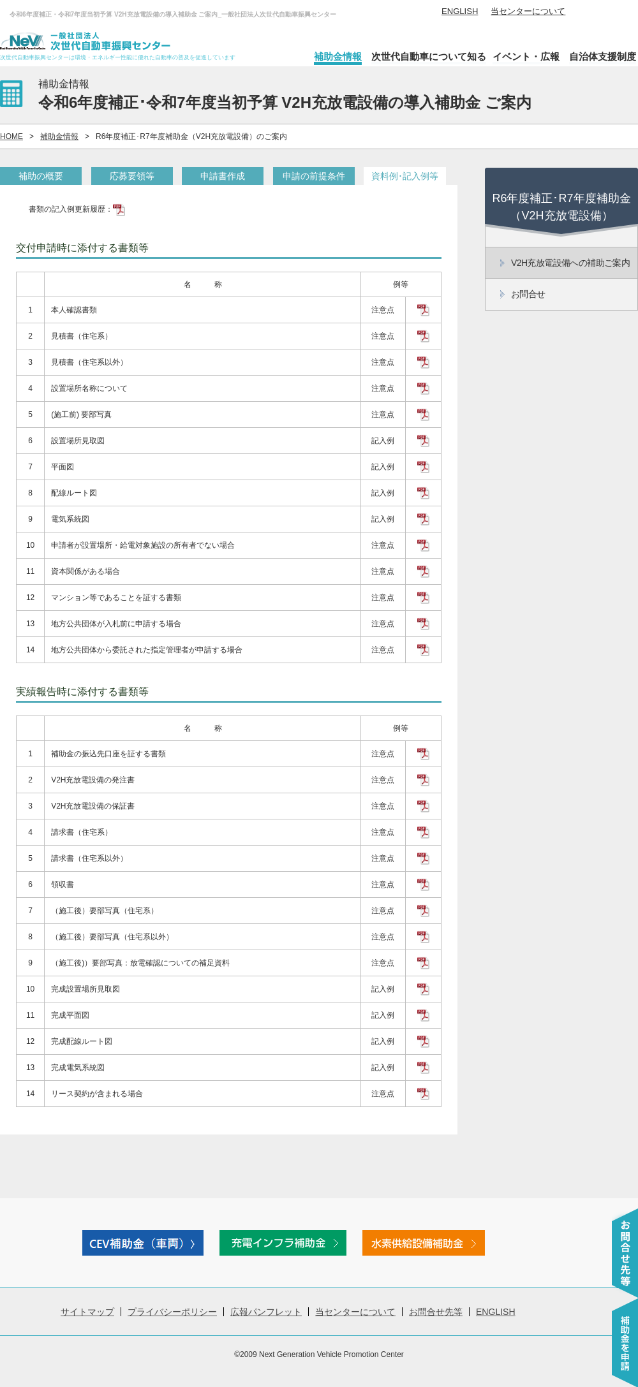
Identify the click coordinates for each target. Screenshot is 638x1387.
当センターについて (528, 11)
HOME (11, 136)
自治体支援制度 (602, 56)
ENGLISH (459, 11)
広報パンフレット (266, 1312)
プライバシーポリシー (172, 1312)
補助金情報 (338, 56)
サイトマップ (87, 1312)
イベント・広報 (526, 56)
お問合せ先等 (436, 1312)
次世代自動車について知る (428, 56)
